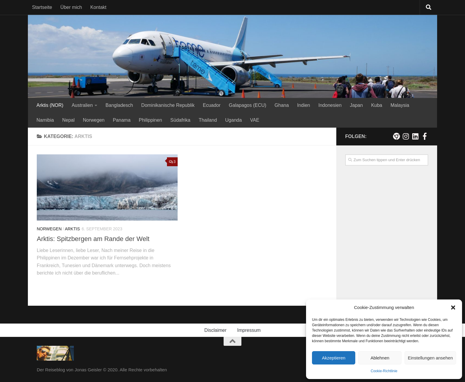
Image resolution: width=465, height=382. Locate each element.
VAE (254, 120)
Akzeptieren (333, 357)
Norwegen (94, 120)
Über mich (71, 7)
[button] (453, 307)
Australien (82, 105)
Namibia (45, 120)
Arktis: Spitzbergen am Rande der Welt (93, 238)
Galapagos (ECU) (247, 105)
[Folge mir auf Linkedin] (415, 136)
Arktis (72, 228)
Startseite (42, 7)
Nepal (68, 120)
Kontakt (98, 7)
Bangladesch (119, 105)
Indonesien (329, 105)
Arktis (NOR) (49, 105)
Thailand (208, 120)
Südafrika (180, 120)
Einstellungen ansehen (430, 357)
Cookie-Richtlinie (384, 371)
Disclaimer (215, 330)
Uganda (233, 120)
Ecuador (212, 105)
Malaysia (400, 105)
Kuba (376, 105)
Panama (121, 120)
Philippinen (150, 120)
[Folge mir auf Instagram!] (405, 136)
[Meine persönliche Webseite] (396, 136)
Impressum (249, 330)
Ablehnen (379, 357)
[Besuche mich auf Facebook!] (424, 136)
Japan (356, 105)
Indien (303, 105)
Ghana (282, 105)
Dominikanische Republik (168, 105)
